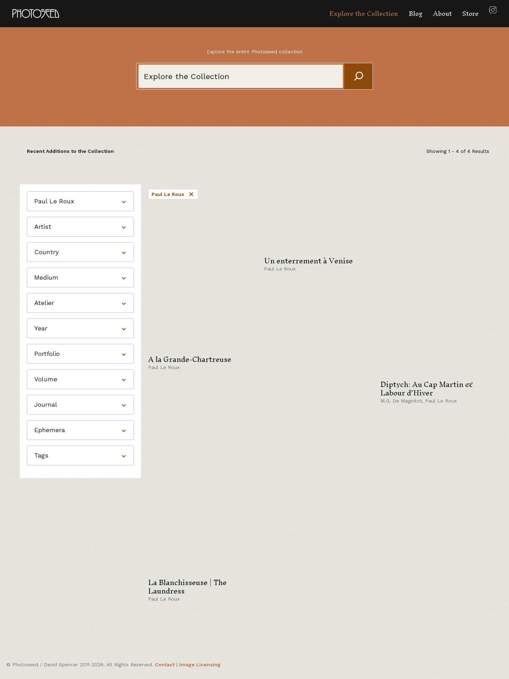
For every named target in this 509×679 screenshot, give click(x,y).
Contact (165, 664)
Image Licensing (200, 664)
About (442, 13)
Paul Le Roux (173, 194)
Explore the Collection (363, 13)
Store (470, 13)
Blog (415, 13)
